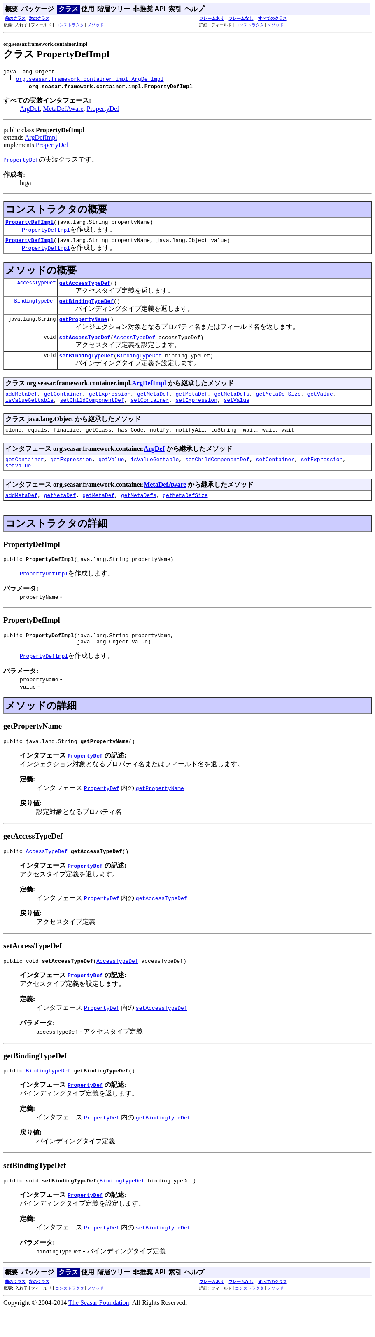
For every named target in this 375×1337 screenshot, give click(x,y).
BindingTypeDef (35, 306)
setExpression (196, 412)
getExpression (109, 404)
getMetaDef (153, 404)
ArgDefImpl (41, 138)
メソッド (95, 25)
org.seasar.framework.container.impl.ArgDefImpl (90, 80)
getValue (320, 404)
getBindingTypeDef (86, 307)
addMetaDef (21, 404)
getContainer (63, 404)
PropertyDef (103, 109)
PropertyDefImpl (29, 224)
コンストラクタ (69, 25)
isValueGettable (29, 412)
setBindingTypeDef (86, 365)
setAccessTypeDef (84, 345)
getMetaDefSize (278, 404)
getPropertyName (83, 326)
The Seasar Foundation (98, 1329)
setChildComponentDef (92, 412)
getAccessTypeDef (84, 287)
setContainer (149, 412)
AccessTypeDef (36, 287)
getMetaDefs (231, 404)
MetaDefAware (63, 109)
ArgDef (30, 109)
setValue (236, 412)
